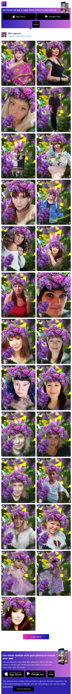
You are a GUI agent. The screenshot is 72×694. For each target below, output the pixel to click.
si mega (27, 36)
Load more (36, 636)
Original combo (14, 36)
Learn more (7, 686)
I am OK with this (23, 689)
